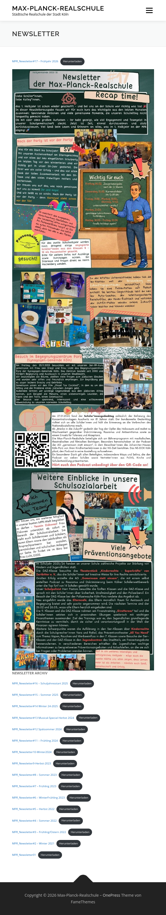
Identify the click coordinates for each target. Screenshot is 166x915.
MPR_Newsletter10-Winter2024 (32, 752)
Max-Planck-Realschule (58, 8)
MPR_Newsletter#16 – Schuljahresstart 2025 (40, 683)
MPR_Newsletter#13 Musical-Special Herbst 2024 (43, 717)
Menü (148, 10)
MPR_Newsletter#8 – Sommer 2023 (34, 775)
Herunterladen (72, 61)
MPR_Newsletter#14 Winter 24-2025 (35, 706)
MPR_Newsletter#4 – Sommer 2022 (34, 820)
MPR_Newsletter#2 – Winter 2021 (33, 843)
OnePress (111, 895)
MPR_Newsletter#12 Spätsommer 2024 (37, 729)
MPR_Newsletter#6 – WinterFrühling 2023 (38, 797)
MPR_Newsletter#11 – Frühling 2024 (35, 740)
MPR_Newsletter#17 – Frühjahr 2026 (35, 61)
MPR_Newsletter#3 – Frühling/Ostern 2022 (39, 832)
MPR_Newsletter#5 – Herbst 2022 (33, 809)
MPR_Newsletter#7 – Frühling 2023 (34, 786)
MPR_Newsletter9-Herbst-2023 (31, 763)
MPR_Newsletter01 (24, 855)
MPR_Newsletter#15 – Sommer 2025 (35, 695)
